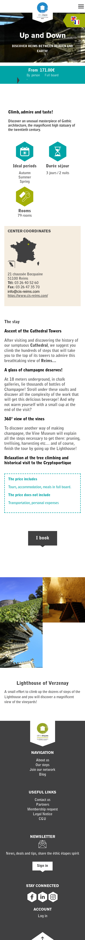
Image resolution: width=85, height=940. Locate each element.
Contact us (42, 800)
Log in (42, 916)
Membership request (42, 809)
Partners (42, 805)
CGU (42, 819)
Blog (42, 775)
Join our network (42, 770)
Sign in (42, 866)
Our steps (42, 765)
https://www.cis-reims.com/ (28, 296)
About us (42, 760)
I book (42, 538)
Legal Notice (42, 814)
